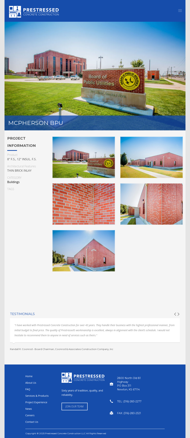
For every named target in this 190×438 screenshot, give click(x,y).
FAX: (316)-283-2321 (129, 413)
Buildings (13, 182)
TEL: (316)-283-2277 (129, 401)
